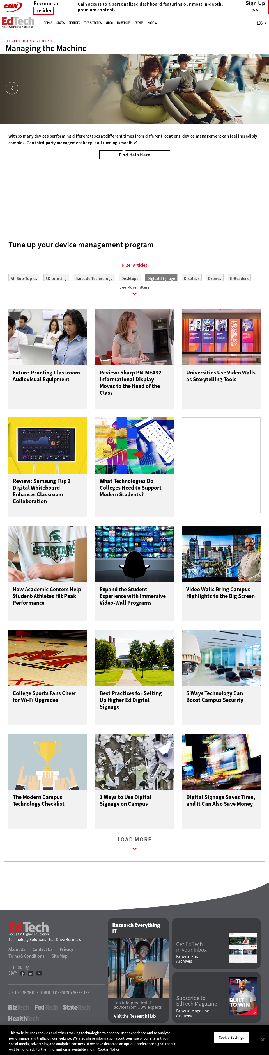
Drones (214, 278)
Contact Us (42, 953)
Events (139, 23)
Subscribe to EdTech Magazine (196, 1005)
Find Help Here (134, 155)
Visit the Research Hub (135, 1020)
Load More (135, 849)
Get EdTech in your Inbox (191, 950)
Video (109, 23)
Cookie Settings (231, 1037)
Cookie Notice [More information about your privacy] (109, 1049)
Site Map (60, 960)
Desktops (130, 278)
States (60, 23)
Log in (261, 23)
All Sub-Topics (24, 278)
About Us (16, 953)
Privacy (66, 953)
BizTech (18, 1011)
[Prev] (12, 88)
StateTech (76, 1011)
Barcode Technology (94, 278)
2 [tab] (133, 149)
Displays (192, 278)
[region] (134, 1040)
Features (74, 23)
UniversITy (123, 23)
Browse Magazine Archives (192, 1017)
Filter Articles (134, 265)
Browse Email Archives (189, 962)
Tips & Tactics (93, 23)
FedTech (46, 1011)
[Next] (257, 88)
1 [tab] (123, 149)
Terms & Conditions (26, 960)
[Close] (263, 1039)
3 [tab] (142, 149)
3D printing (56, 278)
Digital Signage (161, 278)
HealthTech (23, 1022)
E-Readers (239, 278)
